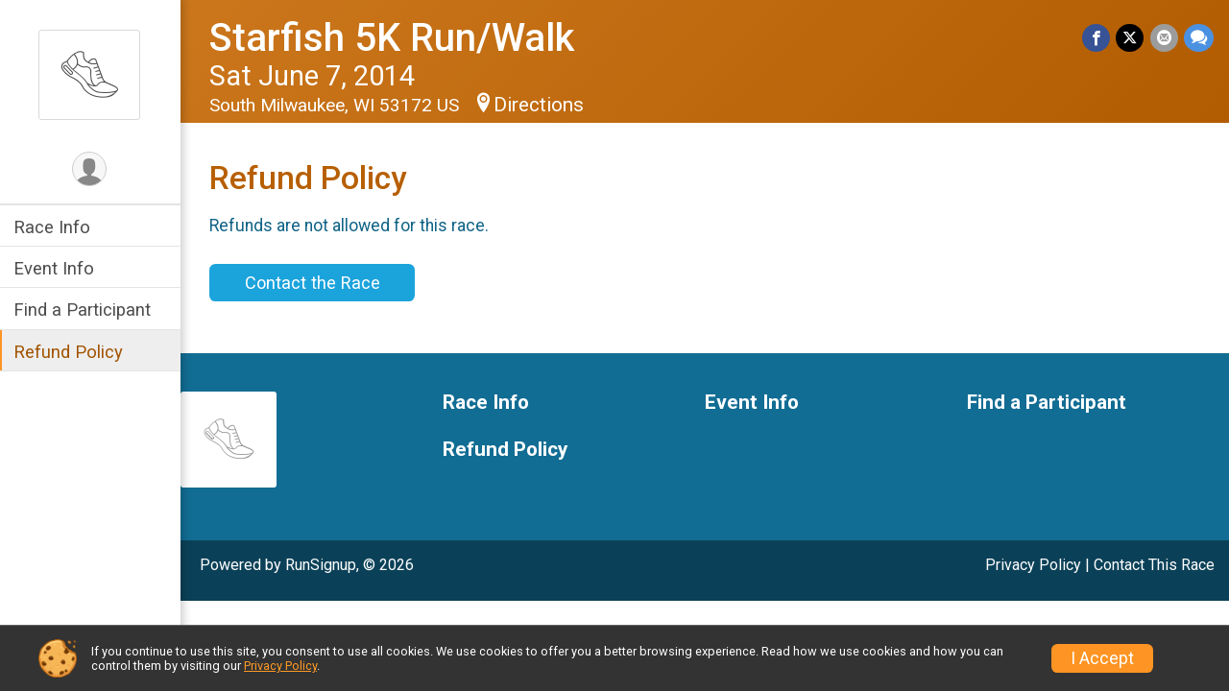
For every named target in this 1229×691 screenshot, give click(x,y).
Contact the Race (313, 283)
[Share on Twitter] (1131, 38)
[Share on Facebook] (1097, 38)
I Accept (1102, 658)
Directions (540, 104)
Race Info (53, 227)
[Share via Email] (1164, 38)
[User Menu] (91, 169)
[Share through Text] (1199, 38)
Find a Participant (84, 309)
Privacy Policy (1033, 565)
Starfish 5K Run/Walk (393, 37)
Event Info (55, 268)
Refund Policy (70, 352)
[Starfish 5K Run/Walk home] (91, 74)
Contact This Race (1154, 565)
